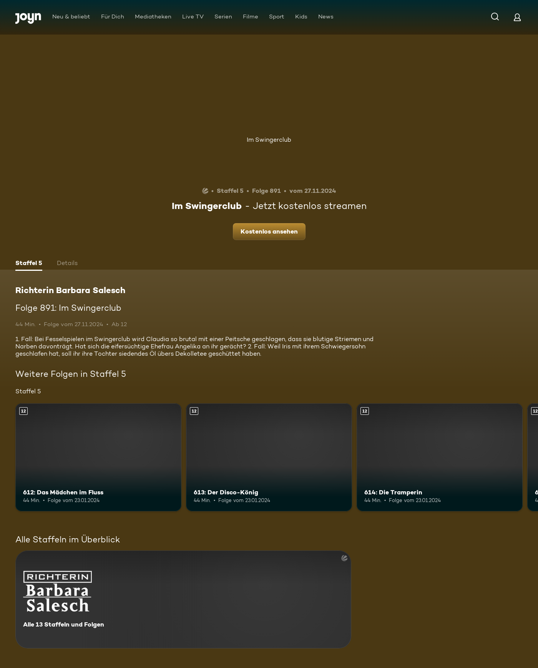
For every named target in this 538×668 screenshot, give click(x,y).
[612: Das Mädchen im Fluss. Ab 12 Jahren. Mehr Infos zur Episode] (98, 457)
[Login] (517, 17)
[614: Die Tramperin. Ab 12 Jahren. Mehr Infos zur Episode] (440, 457)
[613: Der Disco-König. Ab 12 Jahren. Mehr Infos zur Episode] (269, 457)
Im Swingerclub (269, 139)
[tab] (29, 264)
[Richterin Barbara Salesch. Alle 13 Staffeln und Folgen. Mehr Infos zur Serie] (183, 599)
